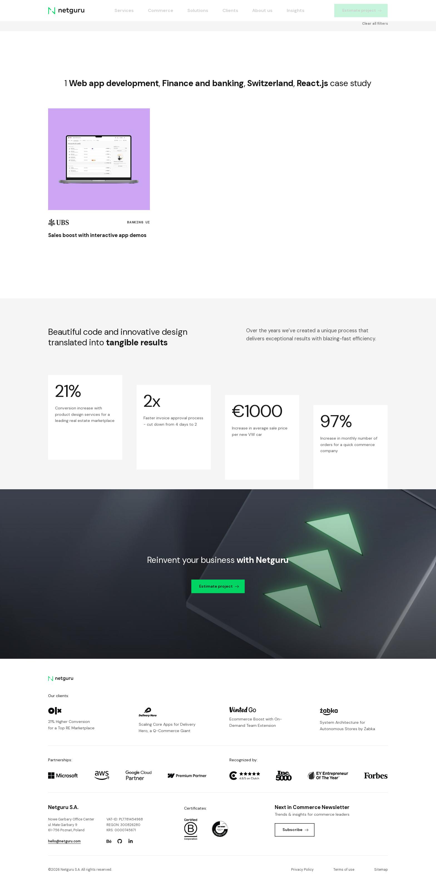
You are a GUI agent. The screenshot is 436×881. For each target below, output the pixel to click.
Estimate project (362, 10)
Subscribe (295, 829)
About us (262, 10)
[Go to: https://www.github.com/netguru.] (120, 841)
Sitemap (381, 869)
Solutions (197, 10)
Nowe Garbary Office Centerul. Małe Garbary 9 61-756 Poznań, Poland (71, 824)
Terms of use (343, 869)
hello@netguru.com (64, 841)
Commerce (160, 10)
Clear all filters (375, 45)
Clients (230, 10)
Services (124, 10)
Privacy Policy (302, 869)
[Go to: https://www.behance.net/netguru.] (109, 841)
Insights (296, 10)
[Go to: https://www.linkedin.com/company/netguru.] (130, 841)
